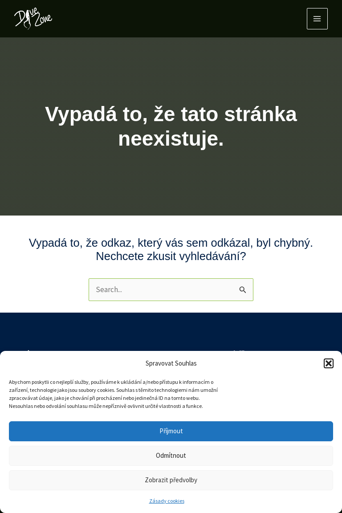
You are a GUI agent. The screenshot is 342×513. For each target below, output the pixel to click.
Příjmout (171, 431)
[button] (328, 363)
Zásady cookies (166, 500)
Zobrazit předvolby (171, 480)
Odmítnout (171, 455)
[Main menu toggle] (317, 18)
